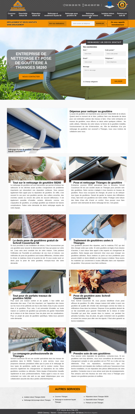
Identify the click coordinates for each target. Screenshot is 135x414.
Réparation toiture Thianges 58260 (97, 396)
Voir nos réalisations (56, 23)
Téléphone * (109, 58)
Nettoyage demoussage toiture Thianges (37, 400)
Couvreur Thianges (61, 396)
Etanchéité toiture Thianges (95, 399)
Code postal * (109, 50)
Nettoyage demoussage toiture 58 (90, 15)
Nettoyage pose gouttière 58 (71, 14)
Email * (85, 58)
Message (86, 66)
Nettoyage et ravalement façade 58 (52, 14)
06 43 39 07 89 (90, 5)
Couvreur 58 (11, 14)
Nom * (85, 50)
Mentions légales (91, 413)
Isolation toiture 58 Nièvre (107, 14)
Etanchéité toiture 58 (23, 14)
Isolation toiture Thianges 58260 (34, 397)
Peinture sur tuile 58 (122, 14)
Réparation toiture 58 (36, 14)
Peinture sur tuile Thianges (94, 402)
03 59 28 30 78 (71, 5)
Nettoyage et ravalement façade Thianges (65, 401)
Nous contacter (31, 77)
